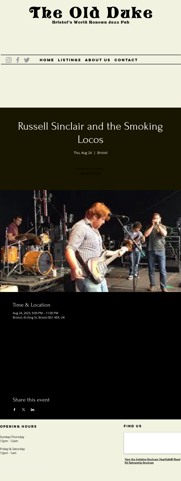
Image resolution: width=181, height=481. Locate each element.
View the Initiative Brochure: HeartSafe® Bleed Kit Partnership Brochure (152, 461)
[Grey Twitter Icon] (27, 60)
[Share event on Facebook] (14, 409)
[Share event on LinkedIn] (32, 409)
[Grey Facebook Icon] (18, 60)
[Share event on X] (23, 409)
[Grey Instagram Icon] (9, 60)
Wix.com (50, 467)
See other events (90, 173)
